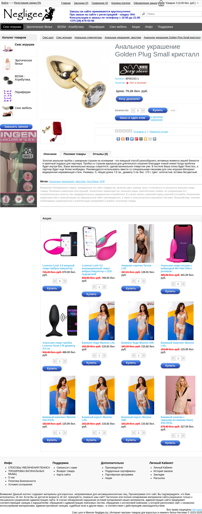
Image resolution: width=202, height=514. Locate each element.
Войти (4, 2)
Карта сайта (63, 474)
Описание (50, 154)
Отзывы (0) (100, 154)
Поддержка (165, 26)
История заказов (163, 471)
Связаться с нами (67, 467)
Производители (114, 467)
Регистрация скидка (27, 2)
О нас (11, 477)
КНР (102, 181)
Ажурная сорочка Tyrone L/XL (136, 267)
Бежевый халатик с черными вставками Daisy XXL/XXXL (177, 420)
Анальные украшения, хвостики (123, 37)
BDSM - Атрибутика (71, 26)
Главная (66, 3)
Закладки (159, 474)
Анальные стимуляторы (88, 37)
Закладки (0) (81, 3)
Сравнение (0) (100, 3)
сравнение (156, 119)
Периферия (97, 26)
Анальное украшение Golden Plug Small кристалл (172, 37)
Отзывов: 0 (140, 131)
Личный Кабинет (163, 467)
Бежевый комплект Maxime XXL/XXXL (59, 419)
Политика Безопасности (22, 481)
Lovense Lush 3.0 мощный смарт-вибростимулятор (58, 267)
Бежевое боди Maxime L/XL (98, 342)
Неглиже (197, 509)
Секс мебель (118, 26)
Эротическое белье (39, 26)
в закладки (156, 116)
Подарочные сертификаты (120, 471)
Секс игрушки (12, 26)
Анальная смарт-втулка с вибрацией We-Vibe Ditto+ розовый (176, 268)
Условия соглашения (20, 484)
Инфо (149, 26)
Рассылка (159, 478)
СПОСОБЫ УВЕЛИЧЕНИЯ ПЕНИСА (29, 467)
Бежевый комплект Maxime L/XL (177, 344)
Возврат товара (66, 471)
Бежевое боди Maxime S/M (137, 342)
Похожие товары (75, 154)
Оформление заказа (145, 3)
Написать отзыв (159, 131)
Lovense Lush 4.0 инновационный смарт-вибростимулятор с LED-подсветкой (97, 270)
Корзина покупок (120, 3)
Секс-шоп (48, 37)
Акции (136, 26)
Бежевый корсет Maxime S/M (136, 419)
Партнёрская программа (119, 474)
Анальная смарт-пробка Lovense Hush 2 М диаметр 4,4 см (58, 345)
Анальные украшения (61, 181)
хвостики (80, 181)
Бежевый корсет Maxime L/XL (97, 419)
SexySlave (93, 181)
